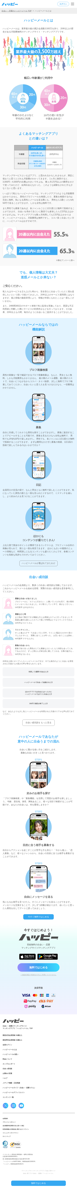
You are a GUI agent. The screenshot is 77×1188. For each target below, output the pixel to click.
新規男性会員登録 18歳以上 (12, 1040)
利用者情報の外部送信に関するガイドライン (16, 1129)
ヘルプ (5, 1078)
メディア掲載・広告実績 (11, 1083)
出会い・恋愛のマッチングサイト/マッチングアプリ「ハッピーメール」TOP (18, 1027)
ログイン (63, 4)
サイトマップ (7, 1136)
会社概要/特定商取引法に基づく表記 (13, 1125)
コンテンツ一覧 (8, 1097)
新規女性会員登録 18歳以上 (12, 1035)
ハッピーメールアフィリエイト (14, 1092)
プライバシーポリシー (9, 1122)
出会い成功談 (7, 1069)
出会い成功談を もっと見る (38, 722)
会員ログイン (7, 1045)
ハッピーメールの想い (10, 1054)
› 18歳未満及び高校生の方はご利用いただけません (39, 975)
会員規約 (5, 1118)
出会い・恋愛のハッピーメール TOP (17, 11)
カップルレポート (9, 1064)
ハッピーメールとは (10, 1049)
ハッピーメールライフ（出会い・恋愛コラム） (19, 1088)
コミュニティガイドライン (10, 1133)
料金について (7, 1059)
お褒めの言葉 (7, 1073)
